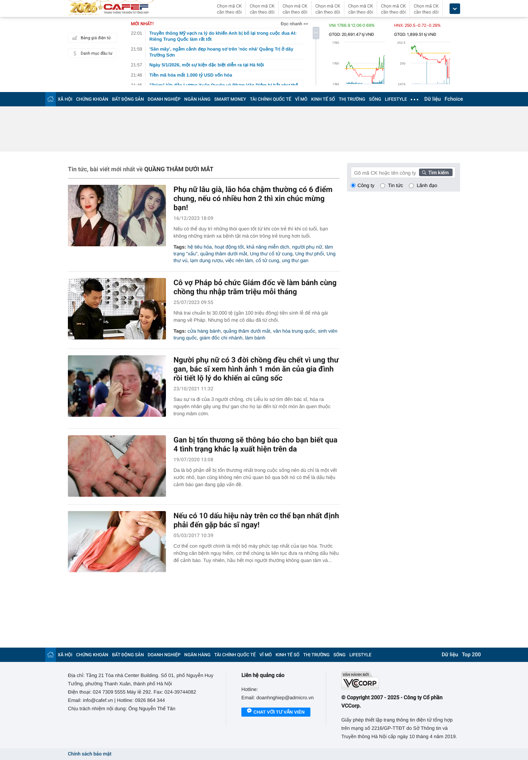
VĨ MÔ (301, 99)
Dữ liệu (432, 99)
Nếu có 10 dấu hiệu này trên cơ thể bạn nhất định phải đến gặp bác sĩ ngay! (256, 520)
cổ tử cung (267, 260)
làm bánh (255, 338)
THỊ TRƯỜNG (352, 99)
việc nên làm (239, 260)
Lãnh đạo (427, 185)
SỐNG (375, 99)
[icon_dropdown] (455, 8)
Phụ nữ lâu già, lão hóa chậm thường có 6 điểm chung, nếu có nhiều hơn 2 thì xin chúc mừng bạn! (253, 198)
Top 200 (471, 655)
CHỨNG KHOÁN (92, 99)
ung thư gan (295, 260)
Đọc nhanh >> (294, 23)
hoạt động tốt (229, 247)
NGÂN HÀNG (197, 99)
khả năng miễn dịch (267, 247)
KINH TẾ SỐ (323, 99)
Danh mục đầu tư (91, 53)
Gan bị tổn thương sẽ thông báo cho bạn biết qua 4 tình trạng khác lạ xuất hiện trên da (255, 444)
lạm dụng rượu (206, 260)
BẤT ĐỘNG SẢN (128, 99)
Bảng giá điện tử (90, 37)
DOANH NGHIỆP (164, 99)
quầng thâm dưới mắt (223, 253)
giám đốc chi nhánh (221, 338)
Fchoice (454, 99)
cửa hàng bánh (204, 331)
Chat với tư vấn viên (276, 712)
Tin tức (395, 185)
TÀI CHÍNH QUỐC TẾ (270, 99)
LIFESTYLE (396, 99)
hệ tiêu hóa (199, 247)
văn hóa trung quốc (294, 331)
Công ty (366, 185)
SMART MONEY (230, 99)
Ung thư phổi (309, 253)
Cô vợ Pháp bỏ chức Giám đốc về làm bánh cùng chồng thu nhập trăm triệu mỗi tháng (254, 287)
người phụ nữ (307, 247)
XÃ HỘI (65, 99)
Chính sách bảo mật (89, 754)
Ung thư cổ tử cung (271, 253)
